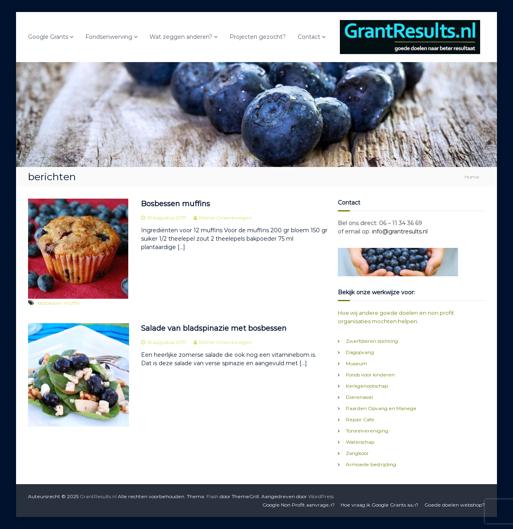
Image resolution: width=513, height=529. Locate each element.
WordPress (321, 496)
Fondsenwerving (108, 36)
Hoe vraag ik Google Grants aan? (379, 505)
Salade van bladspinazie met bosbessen (214, 328)
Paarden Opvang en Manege (381, 408)
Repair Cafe (360, 419)
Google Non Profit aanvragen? (299, 505)
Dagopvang (360, 352)
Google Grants (48, 36)
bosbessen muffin (59, 303)
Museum (356, 363)
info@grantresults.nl (400, 231)
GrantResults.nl (98, 496)
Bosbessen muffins (175, 203)
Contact (309, 36)
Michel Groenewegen (225, 218)
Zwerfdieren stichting (372, 341)
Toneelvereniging (367, 431)
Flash (212, 496)
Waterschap (360, 442)
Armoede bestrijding (371, 464)
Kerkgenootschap (367, 386)
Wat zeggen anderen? (180, 36)
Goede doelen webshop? (454, 505)
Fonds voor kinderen (370, 375)
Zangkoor (357, 453)
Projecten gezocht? (258, 36)
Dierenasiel (359, 397)
